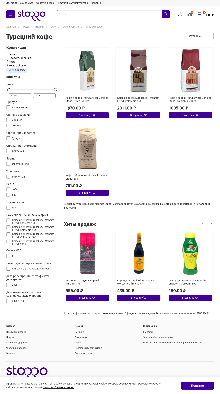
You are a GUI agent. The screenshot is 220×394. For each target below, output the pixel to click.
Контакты (148, 332)
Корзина (96, 2)
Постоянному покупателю (73, 2)
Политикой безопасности (58, 387)
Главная (11, 26)
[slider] (9, 89)
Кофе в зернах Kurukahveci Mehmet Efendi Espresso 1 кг (87, 99)
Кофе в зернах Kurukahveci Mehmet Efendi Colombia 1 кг (138, 99)
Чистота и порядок (16, 348)
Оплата (78, 342)
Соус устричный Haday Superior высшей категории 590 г (188, 282)
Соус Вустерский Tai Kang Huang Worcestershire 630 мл (136, 282)
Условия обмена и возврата (158, 337)
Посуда (10, 337)
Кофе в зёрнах (70, 26)
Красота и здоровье (16, 342)
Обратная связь (45, 2)
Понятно (197, 386)
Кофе (52, 26)
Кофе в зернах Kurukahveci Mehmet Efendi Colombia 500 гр (190, 99)
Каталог (13, 54)
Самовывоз (26, 2)
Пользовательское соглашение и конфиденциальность (172, 342)
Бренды (10, 353)
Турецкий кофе (17, 70)
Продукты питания (33, 26)
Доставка (11, 2)
